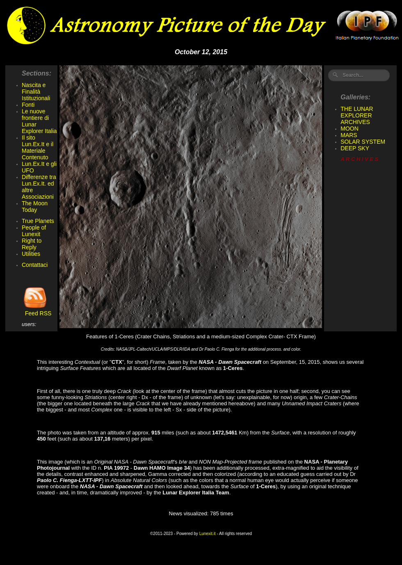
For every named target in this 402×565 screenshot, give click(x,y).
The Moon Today (35, 206)
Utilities (31, 253)
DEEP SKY (354, 148)
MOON (349, 128)
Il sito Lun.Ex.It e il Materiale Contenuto (37, 147)
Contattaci (35, 265)
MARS (348, 135)
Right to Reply (31, 243)
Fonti (28, 104)
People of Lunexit (34, 230)
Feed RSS (36, 311)
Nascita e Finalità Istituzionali (36, 91)
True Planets (38, 221)
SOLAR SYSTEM (362, 141)
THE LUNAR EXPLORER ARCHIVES (356, 115)
